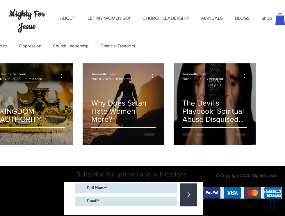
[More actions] (63, 76)
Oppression (30, 45)
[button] (67, 18)
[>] (188, 194)
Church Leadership (71, 45)
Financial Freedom (117, 45)
